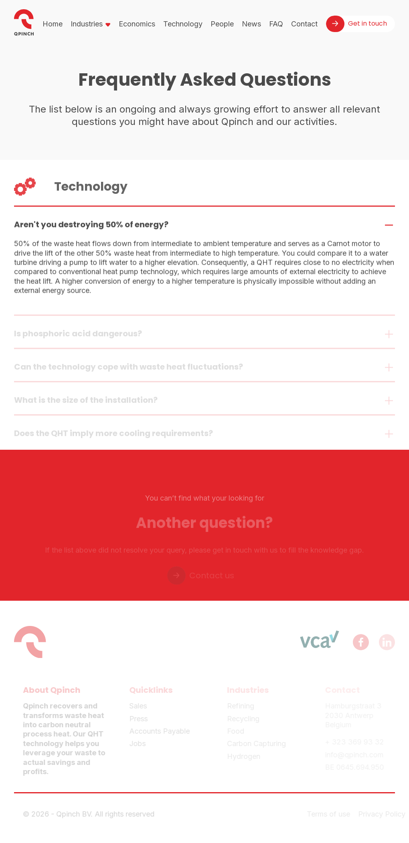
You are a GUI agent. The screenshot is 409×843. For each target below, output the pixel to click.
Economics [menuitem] (137, 24)
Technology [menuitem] (182, 24)
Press (140, 718)
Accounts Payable (161, 731)
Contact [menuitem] (304, 24)
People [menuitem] (222, 24)
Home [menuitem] (53, 24)
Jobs (139, 743)
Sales (140, 706)
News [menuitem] (251, 24)
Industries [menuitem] (87, 24)
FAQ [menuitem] (276, 24)
